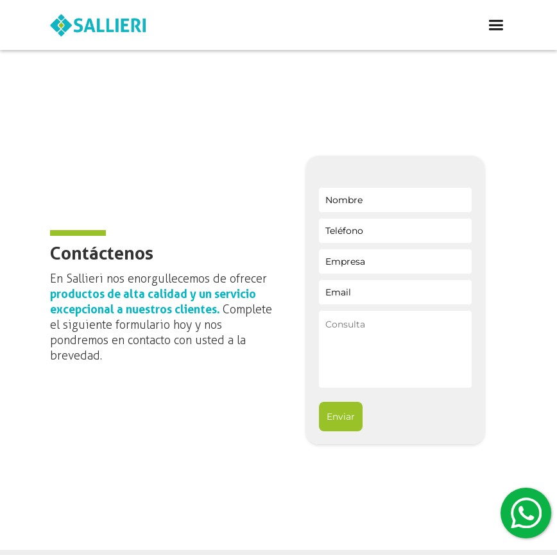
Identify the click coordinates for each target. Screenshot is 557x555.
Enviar (341, 416)
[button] (354, 25)
